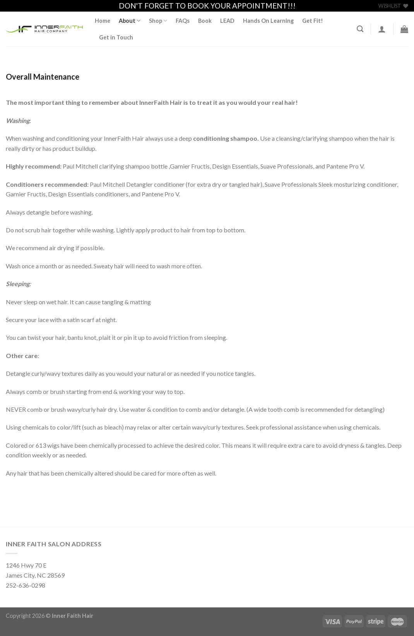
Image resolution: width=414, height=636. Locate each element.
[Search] (360, 29)
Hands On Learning (268, 20)
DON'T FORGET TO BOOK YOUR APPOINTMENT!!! (207, 5)
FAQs (183, 20)
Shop (158, 20)
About (129, 20)
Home (102, 20)
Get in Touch (116, 37)
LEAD (227, 20)
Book (205, 20)
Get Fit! (312, 20)
